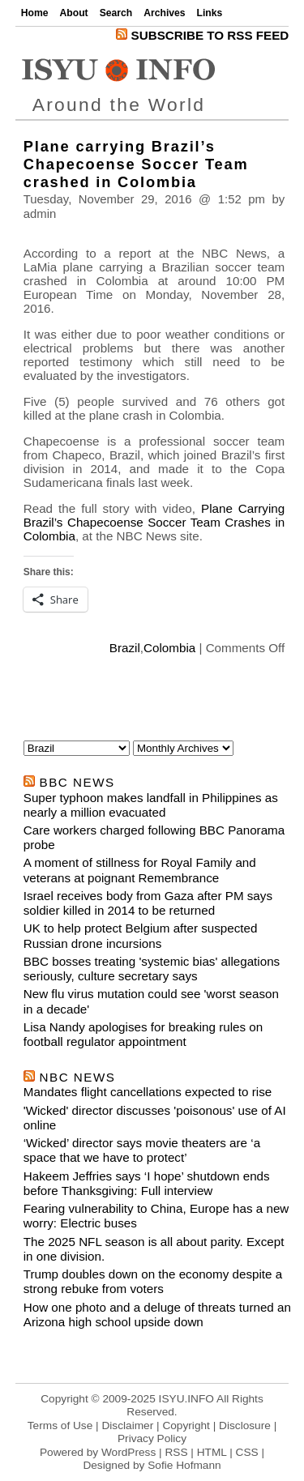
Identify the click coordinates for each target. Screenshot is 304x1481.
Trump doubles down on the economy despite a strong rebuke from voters (153, 1281)
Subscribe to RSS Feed (202, 35)
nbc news (78, 1077)
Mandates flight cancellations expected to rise (148, 1092)
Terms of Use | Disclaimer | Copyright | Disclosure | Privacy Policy (152, 1432)
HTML (212, 1452)
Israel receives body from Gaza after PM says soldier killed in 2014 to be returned (148, 903)
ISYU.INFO (186, 1399)
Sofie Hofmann (184, 1465)
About (74, 13)
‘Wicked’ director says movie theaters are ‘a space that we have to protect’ (142, 1150)
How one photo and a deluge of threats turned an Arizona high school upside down (157, 1314)
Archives (164, 13)
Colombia (169, 648)
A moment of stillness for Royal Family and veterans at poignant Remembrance (140, 870)
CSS (247, 1452)
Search (116, 13)
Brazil (124, 648)
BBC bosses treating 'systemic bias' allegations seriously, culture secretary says (152, 968)
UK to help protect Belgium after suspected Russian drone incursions (141, 935)
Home (35, 13)
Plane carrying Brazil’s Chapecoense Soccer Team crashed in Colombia (136, 164)
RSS (176, 1452)
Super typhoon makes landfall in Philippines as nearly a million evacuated (151, 805)
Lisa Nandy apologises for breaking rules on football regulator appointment (143, 1034)
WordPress (128, 1452)
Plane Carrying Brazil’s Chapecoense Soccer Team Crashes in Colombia (154, 522)
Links (210, 13)
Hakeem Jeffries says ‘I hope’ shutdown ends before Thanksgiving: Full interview (147, 1183)
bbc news (77, 782)
